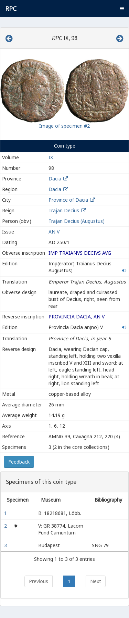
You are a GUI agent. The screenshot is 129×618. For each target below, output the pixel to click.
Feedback (19, 461)
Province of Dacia (68, 200)
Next (95, 581)
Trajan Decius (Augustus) (77, 221)
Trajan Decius (64, 210)
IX (51, 157)
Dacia (55, 178)
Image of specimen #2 (64, 126)
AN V (54, 231)
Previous (38, 581)
